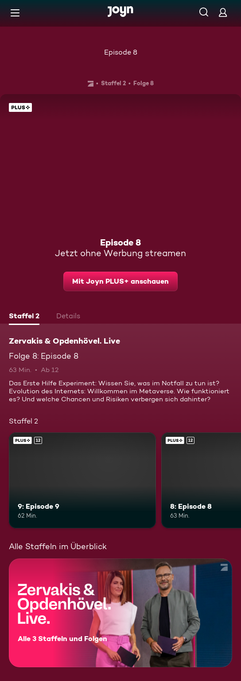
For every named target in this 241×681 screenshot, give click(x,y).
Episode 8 (120, 52)
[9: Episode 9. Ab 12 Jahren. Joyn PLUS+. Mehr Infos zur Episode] (82, 480)
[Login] (223, 12)
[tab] (24, 317)
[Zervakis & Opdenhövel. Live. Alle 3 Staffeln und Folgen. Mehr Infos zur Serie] (120, 612)
